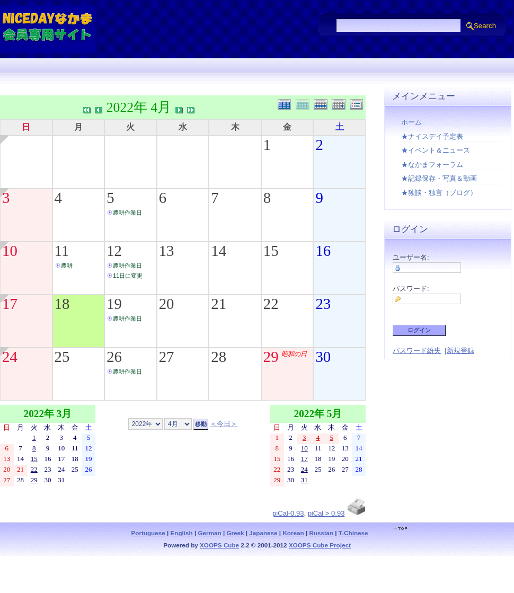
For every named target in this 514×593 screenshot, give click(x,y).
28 (218, 356)
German (209, 532)
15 (271, 250)
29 (271, 356)
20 (166, 303)
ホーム (411, 122)
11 (62, 250)
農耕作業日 (127, 212)
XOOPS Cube (219, 545)
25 (62, 356)
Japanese (263, 532)
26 (114, 356)
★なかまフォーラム (432, 165)
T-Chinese (353, 532)
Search (485, 26)
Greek (235, 532)
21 (218, 303)
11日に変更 (128, 275)
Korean (293, 532)
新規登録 (460, 351)
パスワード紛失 (417, 351)
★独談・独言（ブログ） (439, 193)
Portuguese (148, 532)
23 (323, 303)
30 (323, 356)
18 (62, 303)
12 (114, 250)
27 (166, 356)
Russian (321, 532)
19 (114, 303)
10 (9, 250)
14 (218, 250)
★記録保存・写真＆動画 (439, 178)
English (182, 532)
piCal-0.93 (288, 513)
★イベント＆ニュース (435, 150)
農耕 (67, 265)
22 (271, 303)
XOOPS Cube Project (320, 545)
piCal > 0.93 (326, 513)
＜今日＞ (223, 424)
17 (9, 303)
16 (323, 250)
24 (9, 356)
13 (166, 250)
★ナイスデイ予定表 (432, 136)
